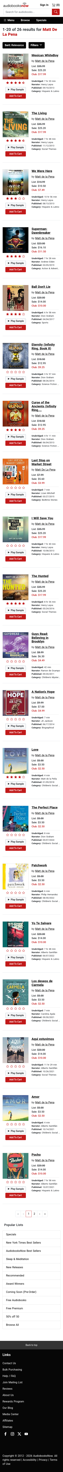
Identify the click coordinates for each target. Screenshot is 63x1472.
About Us (8, 1395)
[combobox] (31, 12)
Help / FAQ (9, 1376)
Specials (41, 20)
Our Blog (8, 1407)
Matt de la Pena (44, 61)
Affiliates (8, 1420)
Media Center (11, 1414)
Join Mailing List (13, 1382)
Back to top (31, 1345)
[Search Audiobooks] (56, 12)
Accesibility (29, 1459)
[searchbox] (27, 12)
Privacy (43, 1459)
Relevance (14, 45)
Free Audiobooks (16, 1300)
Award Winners (15, 1283)
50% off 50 (12, 1316)
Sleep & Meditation (17, 1259)
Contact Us (9, 1363)
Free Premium (14, 1308)
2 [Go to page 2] (34, 1213)
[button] (10, 20)
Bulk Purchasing (12, 1369)
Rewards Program (13, 1401)
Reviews (7, 1388)
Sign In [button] (44, 5)
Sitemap (7, 1427)
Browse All (12, 1324)
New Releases (14, 1267)
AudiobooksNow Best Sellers (23, 1250)
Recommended (15, 1275)
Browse (25, 20)
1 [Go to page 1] (28, 1213)
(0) (56, 5)
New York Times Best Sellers (23, 1242)
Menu (8, 20)
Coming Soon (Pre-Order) (21, 1292)
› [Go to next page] (39, 1213)
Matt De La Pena (45, 469)
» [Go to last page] (45, 1213)
